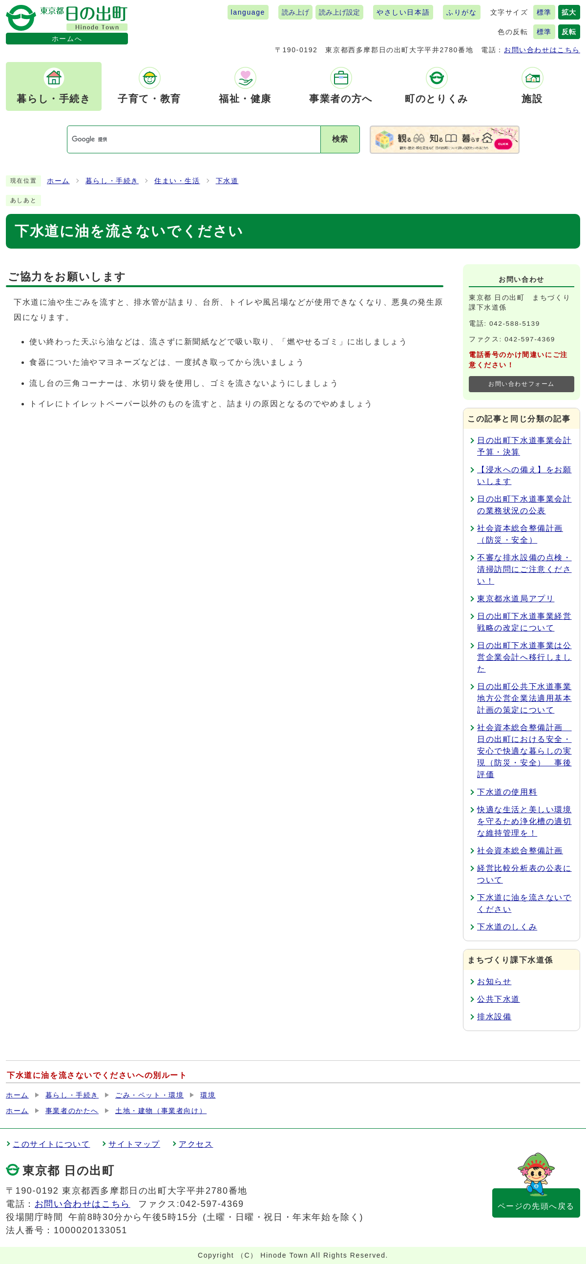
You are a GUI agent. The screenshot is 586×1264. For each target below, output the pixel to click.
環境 (207, 1095)
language (248, 12)
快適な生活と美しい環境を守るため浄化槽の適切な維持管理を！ (524, 821)
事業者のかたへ (72, 1111)
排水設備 (494, 1016)
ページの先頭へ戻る (536, 1206)
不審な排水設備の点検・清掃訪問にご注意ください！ (524, 569)
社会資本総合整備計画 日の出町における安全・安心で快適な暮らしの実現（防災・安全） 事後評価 (524, 751)
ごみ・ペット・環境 (149, 1095)
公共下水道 (498, 999)
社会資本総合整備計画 (520, 850)
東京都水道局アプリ (515, 598)
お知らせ (494, 981)
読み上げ (295, 12)
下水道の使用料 (507, 792)
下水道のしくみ (507, 927)
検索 (340, 139)
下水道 (227, 181)
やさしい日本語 (403, 12)
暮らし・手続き (112, 181)
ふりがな (461, 12)
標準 (544, 12)
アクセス (196, 1144)
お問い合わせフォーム (521, 384)
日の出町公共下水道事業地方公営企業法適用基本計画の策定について (524, 698)
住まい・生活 (177, 181)
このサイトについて (51, 1144)
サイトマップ (134, 1144)
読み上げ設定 (339, 12)
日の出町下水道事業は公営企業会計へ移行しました (524, 657)
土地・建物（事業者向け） (161, 1111)
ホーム (58, 181)
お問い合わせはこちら (542, 50)
